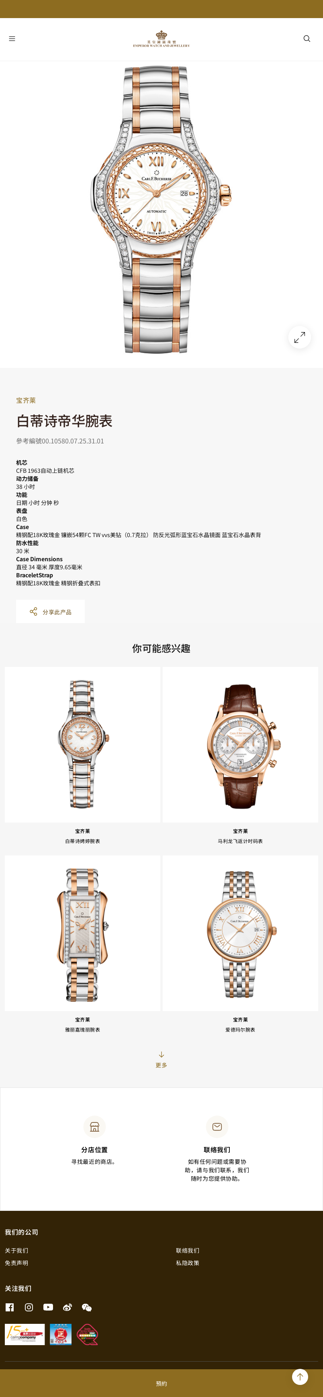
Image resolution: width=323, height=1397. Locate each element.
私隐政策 (187, 1263)
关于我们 (16, 1250)
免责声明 (16, 1263)
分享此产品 (50, 611)
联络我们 (187, 1250)
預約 (161, 1383)
